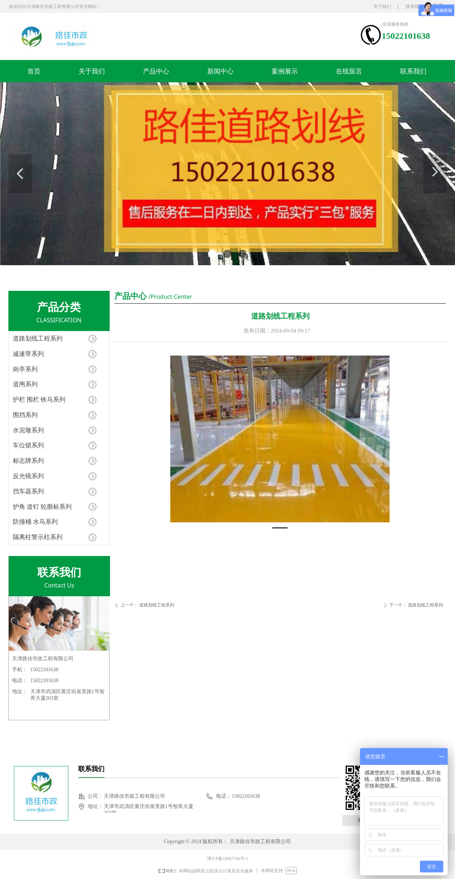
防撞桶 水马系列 (35, 521)
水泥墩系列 (28, 430)
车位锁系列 (28, 445)
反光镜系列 (28, 476)
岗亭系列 (25, 369)
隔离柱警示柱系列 (37, 537)
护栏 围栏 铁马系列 (39, 399)
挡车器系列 (28, 491)
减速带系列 (28, 353)
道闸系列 (25, 384)
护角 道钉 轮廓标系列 (42, 506)
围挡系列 (25, 415)
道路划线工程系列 (37, 338)
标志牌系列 (28, 460)
